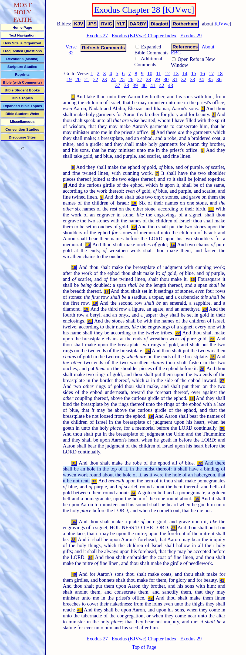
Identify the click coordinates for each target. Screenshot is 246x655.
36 (219, 79)
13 (176, 73)
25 (122, 79)
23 (104, 79)
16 (202, 73)
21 (86, 79)
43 (170, 85)
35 (210, 79)
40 (144, 85)
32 (183, 79)
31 (174, 79)
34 (201, 79)
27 (139, 79)
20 (77, 79)
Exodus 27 (97, 35)
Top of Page (144, 647)
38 (126, 85)
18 (220, 73)
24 (113, 79)
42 (161, 85)
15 (193, 73)
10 (149, 73)
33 (192, 79)
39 (135, 85)
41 (153, 85)
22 (95, 79)
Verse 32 (70, 49)
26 (130, 79)
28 (148, 79)
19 (69, 79)
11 (158, 73)
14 (184, 73)
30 (166, 79)
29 (157, 79)
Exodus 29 (190, 35)
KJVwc (222, 24)
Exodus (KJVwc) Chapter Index (144, 35)
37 (117, 85)
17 (211, 73)
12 (167, 73)
